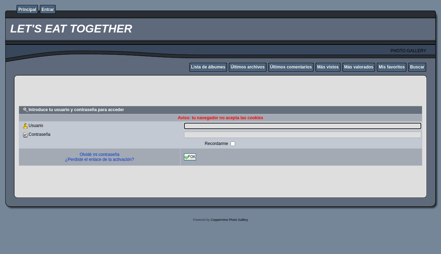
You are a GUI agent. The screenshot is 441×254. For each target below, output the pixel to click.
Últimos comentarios (291, 67)
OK (190, 157)
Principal (27, 9)
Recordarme (217, 143)
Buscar (417, 67)
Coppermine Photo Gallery (229, 220)
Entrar (48, 9)
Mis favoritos (392, 67)
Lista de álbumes (208, 67)
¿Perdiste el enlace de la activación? (99, 159)
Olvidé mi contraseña (100, 154)
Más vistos (328, 67)
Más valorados (358, 67)
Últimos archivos (248, 67)
